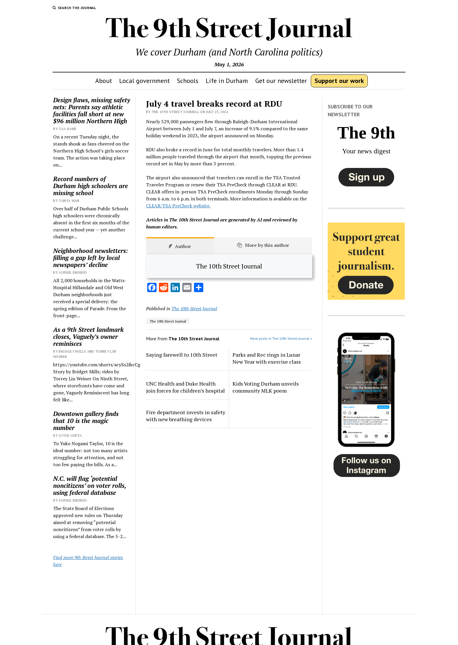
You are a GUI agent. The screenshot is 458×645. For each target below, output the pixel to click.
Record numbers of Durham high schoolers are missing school (90, 185)
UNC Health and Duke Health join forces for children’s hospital (185, 387)
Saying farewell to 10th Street (181, 354)
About (103, 81)
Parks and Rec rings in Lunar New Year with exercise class (267, 358)
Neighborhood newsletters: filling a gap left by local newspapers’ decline (90, 257)
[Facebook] (152, 288)
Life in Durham (227, 81)
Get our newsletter (281, 81)
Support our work (339, 81)
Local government (144, 81)
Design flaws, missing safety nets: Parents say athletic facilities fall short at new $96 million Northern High (91, 110)
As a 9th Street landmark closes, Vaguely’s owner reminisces (88, 336)
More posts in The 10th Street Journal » (281, 338)
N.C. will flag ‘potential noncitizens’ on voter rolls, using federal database (89, 485)
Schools (187, 81)
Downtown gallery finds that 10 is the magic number (86, 420)
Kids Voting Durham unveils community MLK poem (266, 387)
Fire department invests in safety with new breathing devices (185, 416)
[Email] (187, 288)
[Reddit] (163, 288)
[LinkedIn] (175, 288)
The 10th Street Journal (194, 308)
